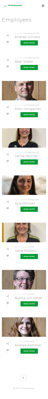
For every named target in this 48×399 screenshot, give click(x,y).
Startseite (18, 27)
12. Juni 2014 (29, 247)
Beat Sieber (24, 61)
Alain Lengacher (28, 109)
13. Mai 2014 (29, 341)
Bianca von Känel (28, 298)
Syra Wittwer (25, 203)
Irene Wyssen (25, 251)
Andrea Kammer (28, 345)
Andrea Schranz (27, 37)
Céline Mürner (26, 156)
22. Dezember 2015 (32, 33)
